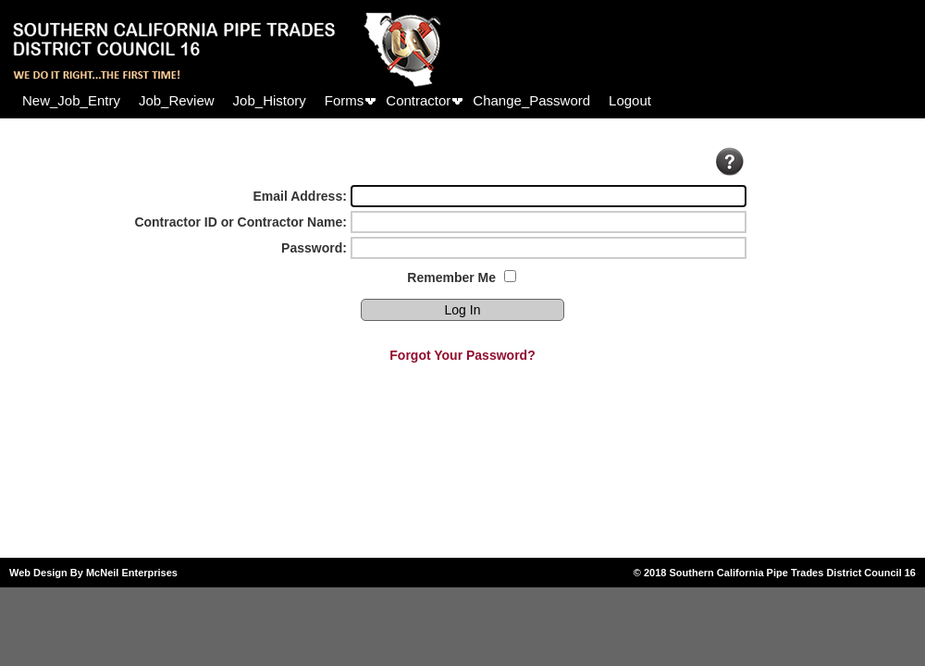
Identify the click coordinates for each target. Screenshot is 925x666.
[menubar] (336, 100)
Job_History (269, 100)
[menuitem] (71, 100)
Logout (630, 100)
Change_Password (531, 100)
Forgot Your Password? (462, 355)
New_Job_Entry (71, 100)
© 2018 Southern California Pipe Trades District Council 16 (775, 572)
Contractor (418, 100)
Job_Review (177, 100)
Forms (344, 100)
